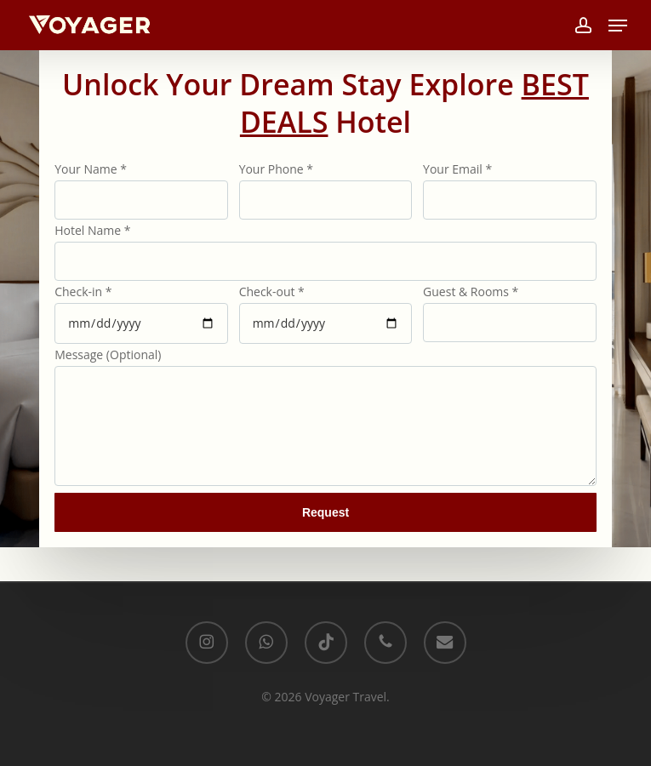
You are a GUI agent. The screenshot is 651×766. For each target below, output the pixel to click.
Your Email (457, 169)
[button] (617, 25)
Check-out (272, 291)
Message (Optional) (107, 354)
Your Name (90, 169)
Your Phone (276, 169)
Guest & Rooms (470, 291)
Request (325, 512)
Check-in (82, 291)
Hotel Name (92, 230)
